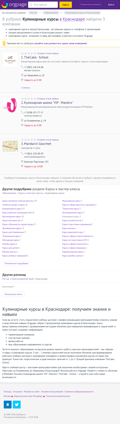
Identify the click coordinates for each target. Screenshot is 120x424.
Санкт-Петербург (34, 396)
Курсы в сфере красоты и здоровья (78, 204)
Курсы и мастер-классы (31, 193)
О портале (17, 391)
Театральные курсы (11, 236)
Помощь (7, 391)
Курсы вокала (68, 228)
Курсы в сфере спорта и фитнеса (77, 236)
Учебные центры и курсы (13, 204)
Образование (9, 193)
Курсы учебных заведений (14, 255)
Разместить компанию (91, 4)
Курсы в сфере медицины (74, 248)
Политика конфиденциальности (79, 391)
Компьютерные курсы (12, 208)
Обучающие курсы (10, 240)
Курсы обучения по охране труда (17, 224)
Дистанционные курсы (72, 212)
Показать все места (13, 294)
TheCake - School (34, 57)
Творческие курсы (70, 208)
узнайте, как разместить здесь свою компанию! (61, 43)
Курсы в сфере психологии (74, 244)
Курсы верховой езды (72, 232)
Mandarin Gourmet (36, 143)
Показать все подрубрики (16, 263)
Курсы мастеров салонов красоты (17, 201)
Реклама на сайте (32, 391)
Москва (7, 396)
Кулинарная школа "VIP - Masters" (47, 102)
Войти (111, 4)
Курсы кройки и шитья (72, 255)
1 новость (25, 87)
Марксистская (20, 396)
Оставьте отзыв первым (48, 53)
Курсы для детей (10, 248)
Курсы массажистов (11, 220)
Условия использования (52, 391)
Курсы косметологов (71, 220)
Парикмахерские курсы (72, 251)
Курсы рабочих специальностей (17, 212)
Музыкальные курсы (71, 201)
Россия (5, 278)
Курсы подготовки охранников (76, 224)
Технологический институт (58, 396)
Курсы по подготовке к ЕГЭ (74, 240)
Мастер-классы (9, 251)
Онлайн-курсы (8, 244)
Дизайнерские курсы (11, 228)
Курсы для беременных (13, 232)
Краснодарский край (22, 278)
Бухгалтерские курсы (11, 216)
